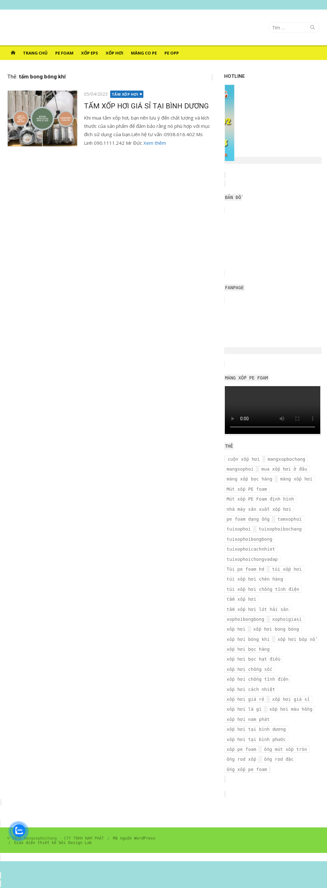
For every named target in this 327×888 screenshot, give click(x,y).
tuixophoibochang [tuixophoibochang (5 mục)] (280, 529)
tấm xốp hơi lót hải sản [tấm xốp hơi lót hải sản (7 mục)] (258, 609)
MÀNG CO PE (144, 53)
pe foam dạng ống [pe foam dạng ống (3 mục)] (248, 519)
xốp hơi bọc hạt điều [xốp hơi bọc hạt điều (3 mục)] (254, 659)
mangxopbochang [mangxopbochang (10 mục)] (286, 459)
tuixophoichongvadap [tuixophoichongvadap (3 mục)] (252, 559)
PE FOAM (64, 53)
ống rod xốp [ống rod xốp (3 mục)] (241, 759)
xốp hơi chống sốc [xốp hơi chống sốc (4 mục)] (249, 669)
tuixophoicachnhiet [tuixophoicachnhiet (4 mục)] (251, 549)
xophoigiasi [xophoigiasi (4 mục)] (287, 619)
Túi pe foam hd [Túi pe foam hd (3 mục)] (245, 569)
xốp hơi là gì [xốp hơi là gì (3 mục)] (244, 709)
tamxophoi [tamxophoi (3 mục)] (290, 519)
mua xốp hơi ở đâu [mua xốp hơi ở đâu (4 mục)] (284, 469)
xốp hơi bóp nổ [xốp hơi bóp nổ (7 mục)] (296, 639)
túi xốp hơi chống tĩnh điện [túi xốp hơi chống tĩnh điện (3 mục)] (263, 589)
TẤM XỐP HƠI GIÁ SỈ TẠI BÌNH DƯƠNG (146, 106)
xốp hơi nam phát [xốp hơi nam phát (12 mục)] (248, 719)
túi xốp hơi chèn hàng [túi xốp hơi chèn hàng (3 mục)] (255, 579)
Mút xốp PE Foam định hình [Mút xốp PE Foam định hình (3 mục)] (260, 499)
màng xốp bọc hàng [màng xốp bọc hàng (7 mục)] (249, 479)
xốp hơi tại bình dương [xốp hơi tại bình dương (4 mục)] (256, 729)
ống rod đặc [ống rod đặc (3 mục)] (279, 759)
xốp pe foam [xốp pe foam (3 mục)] (241, 749)
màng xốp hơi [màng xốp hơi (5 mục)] (296, 479)
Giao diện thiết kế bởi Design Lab (52, 843)
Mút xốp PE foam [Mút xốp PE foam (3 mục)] (247, 489)
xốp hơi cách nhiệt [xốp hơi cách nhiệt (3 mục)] (251, 689)
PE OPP (171, 53)
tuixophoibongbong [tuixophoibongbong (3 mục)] (249, 539)
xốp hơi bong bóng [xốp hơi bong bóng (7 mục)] (276, 629)
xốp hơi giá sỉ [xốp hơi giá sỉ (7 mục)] (291, 699)
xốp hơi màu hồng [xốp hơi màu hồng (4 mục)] (291, 709)
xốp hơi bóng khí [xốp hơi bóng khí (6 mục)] (248, 639)
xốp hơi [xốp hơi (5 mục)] (236, 629)
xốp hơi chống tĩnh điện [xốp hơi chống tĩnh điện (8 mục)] (258, 679)
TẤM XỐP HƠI (124, 94)
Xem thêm (154, 143)
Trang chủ (35, 53)
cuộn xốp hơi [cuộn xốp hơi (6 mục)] (244, 459)
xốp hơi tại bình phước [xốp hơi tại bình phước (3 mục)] (256, 739)
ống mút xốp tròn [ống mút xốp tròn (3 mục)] (285, 749)
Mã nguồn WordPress (134, 838)
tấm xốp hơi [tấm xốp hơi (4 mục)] (241, 599)
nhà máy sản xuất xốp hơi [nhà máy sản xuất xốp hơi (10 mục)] (259, 509)
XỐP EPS (89, 53)
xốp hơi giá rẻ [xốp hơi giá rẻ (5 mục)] (245, 699)
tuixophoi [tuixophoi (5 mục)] (239, 529)
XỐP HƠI (114, 53)
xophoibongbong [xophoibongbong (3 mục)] (245, 619)
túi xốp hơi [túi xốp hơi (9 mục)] (287, 569)
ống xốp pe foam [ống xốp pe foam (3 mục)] (247, 769)
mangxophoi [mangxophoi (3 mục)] (240, 469)
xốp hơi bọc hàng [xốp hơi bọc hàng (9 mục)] (248, 649)
